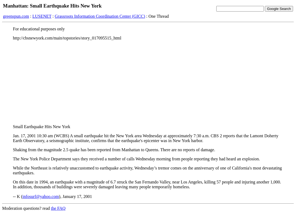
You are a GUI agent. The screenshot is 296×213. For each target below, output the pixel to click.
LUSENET (42, 16)
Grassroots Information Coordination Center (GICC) (100, 16)
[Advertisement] (148, 82)
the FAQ (58, 208)
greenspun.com (16, 16)
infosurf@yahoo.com (41, 196)
